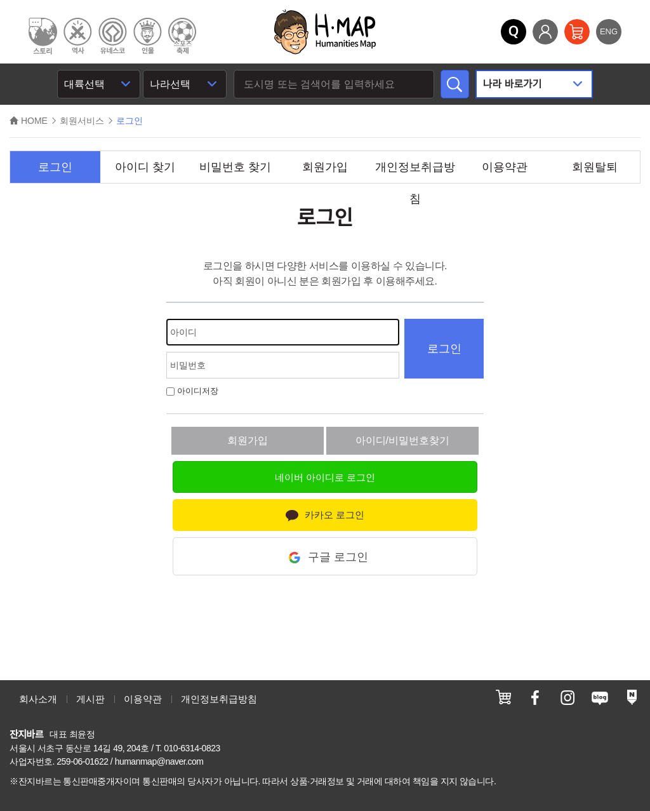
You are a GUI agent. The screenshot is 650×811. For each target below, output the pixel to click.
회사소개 (38, 699)
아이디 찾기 (145, 167)
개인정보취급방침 (415, 172)
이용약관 (504, 167)
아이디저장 (192, 391)
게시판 (90, 699)
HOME (29, 121)
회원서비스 (82, 121)
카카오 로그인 (325, 515)
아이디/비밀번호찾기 (402, 440)
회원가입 (325, 167)
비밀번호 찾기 (235, 167)
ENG (609, 31)
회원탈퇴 (595, 167)
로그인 (55, 167)
